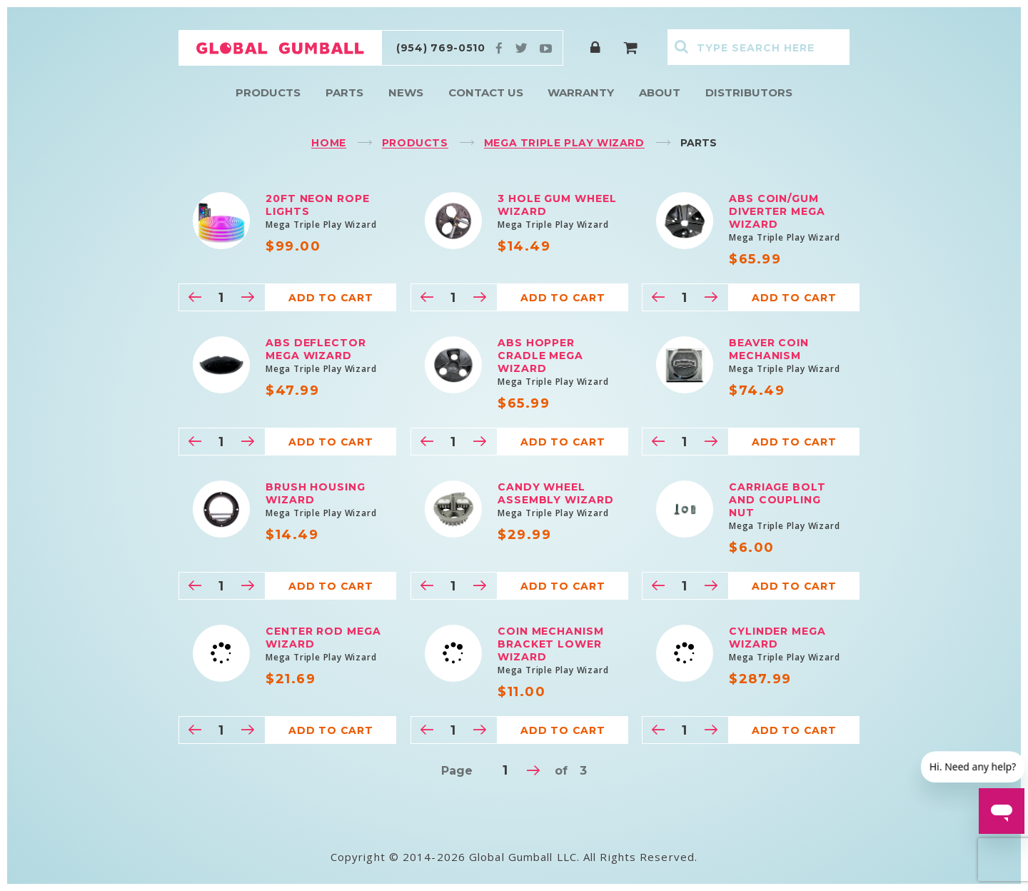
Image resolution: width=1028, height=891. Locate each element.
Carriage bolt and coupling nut (777, 499)
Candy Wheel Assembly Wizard (556, 493)
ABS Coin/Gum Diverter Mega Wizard (777, 211)
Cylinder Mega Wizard (777, 637)
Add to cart (330, 297)
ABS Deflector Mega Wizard (316, 349)
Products (268, 92)
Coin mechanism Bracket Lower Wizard (551, 644)
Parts (344, 92)
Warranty (581, 92)
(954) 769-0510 (440, 47)
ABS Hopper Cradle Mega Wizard (540, 355)
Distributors (748, 92)
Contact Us (485, 92)
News (405, 92)
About (659, 92)
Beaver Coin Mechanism (769, 349)
